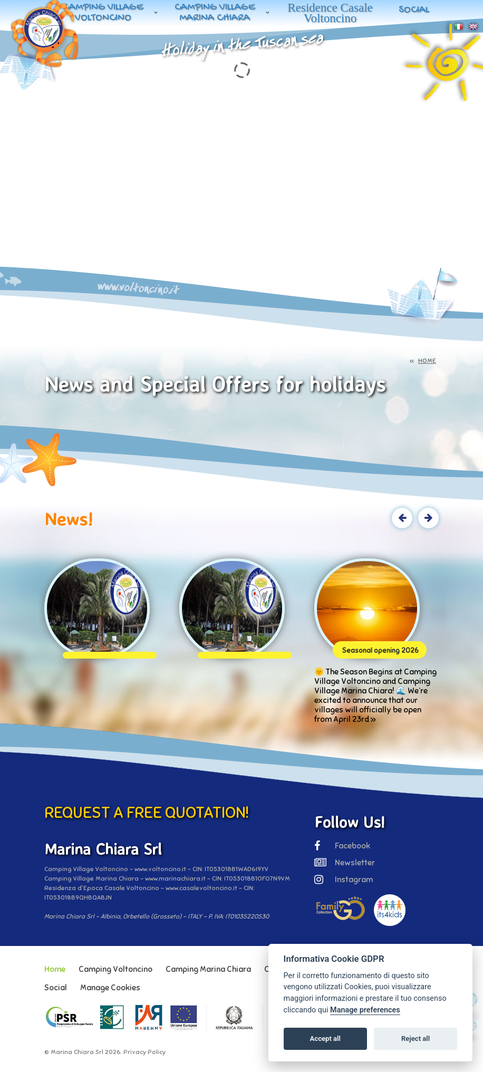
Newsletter (344, 862)
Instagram (343, 879)
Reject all (415, 1038)
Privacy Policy (144, 1052)
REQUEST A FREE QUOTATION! (146, 813)
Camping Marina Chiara (208, 969)
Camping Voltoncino (115, 969)
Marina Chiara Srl (77, 1052)
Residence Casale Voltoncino (330, 13)
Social (414, 10)
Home (54, 969)
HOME (427, 360)
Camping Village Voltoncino (103, 13)
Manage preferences (365, 1010)
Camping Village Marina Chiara (215, 13)
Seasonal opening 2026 (380, 650)
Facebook (342, 846)
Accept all (325, 1038)
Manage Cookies (110, 987)
